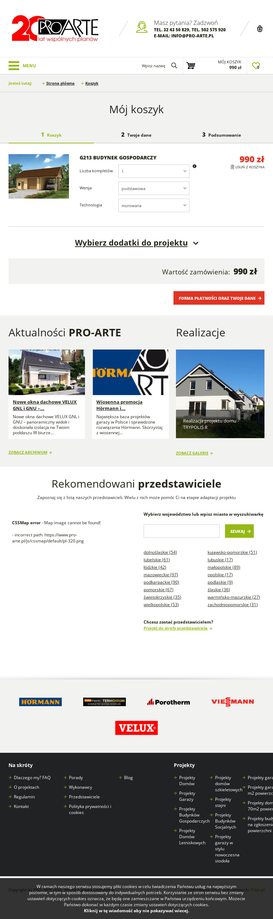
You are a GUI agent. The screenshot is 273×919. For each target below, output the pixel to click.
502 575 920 (213, 30)
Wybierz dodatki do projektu (131, 242)
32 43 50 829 (176, 30)
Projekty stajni (223, 798)
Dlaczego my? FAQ (32, 773)
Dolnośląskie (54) (160, 548)
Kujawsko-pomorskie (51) (232, 548)
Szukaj (237, 526)
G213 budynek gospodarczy (118, 157)
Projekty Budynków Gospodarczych (194, 811)
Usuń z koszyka (249, 167)
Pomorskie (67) (158, 585)
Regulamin (24, 792)
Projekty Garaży (187, 792)
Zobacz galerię (192, 448)
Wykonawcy (80, 783)
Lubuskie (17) (220, 555)
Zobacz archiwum (28, 448)
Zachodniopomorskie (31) (233, 600)
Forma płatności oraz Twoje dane (217, 298)
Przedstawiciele (84, 792)
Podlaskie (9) (220, 577)
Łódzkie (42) (155, 563)
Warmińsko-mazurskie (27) (234, 592)
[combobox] (153, 171)
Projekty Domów (187, 776)
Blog (128, 773)
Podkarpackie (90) (161, 577)
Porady (76, 773)
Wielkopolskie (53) (161, 600)
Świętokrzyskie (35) (162, 592)
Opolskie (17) (220, 570)
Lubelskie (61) (157, 555)
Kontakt (21, 802)
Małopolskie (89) (224, 563)
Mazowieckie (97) (161, 570)
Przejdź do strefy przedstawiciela (176, 623)
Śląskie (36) (219, 585)
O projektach (26, 783)
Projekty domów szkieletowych (228, 779)
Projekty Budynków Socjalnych (225, 817)
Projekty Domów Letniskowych (192, 832)
